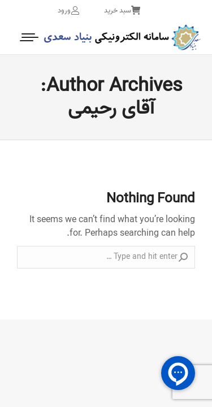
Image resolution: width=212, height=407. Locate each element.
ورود (69, 10)
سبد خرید (122, 10)
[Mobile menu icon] (30, 37)
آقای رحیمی (111, 108)
